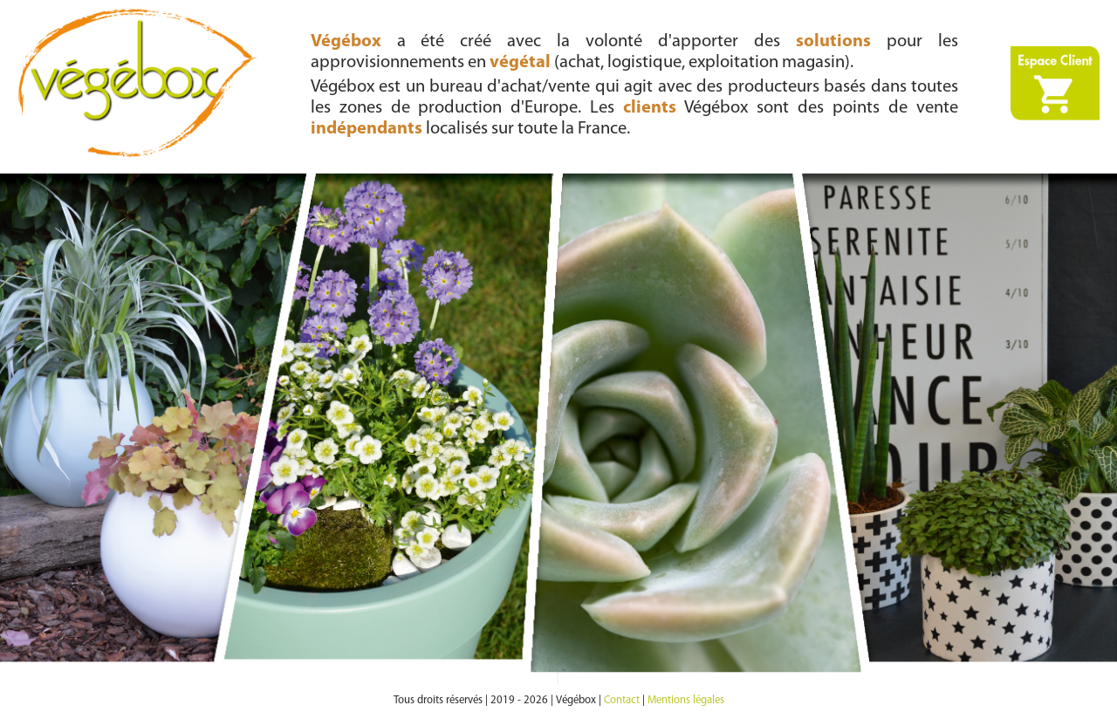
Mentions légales (686, 700)
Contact (622, 700)
